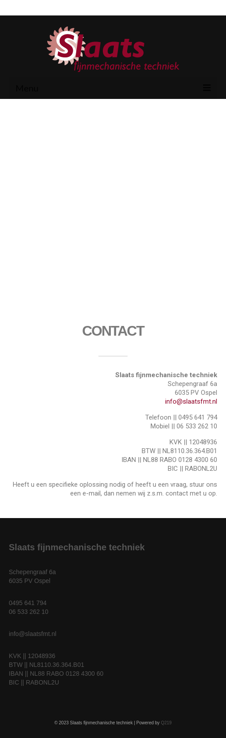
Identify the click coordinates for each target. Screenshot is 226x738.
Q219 (166, 722)
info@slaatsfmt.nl (191, 401)
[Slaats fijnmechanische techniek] (113, 253)
